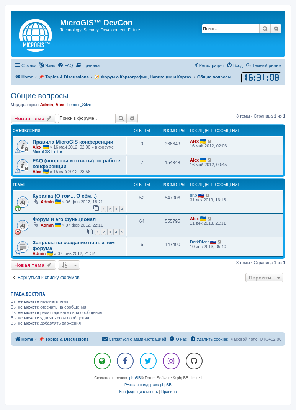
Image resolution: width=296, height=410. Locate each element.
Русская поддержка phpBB (148, 385)
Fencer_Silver (80, 104)
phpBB (135, 378)
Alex (60, 104)
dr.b (193, 195)
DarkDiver (199, 242)
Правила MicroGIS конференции (73, 142)
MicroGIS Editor (47, 151)
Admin (46, 104)
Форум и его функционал (64, 219)
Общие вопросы (39, 95)
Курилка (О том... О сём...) (65, 196)
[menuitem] (65, 65)
